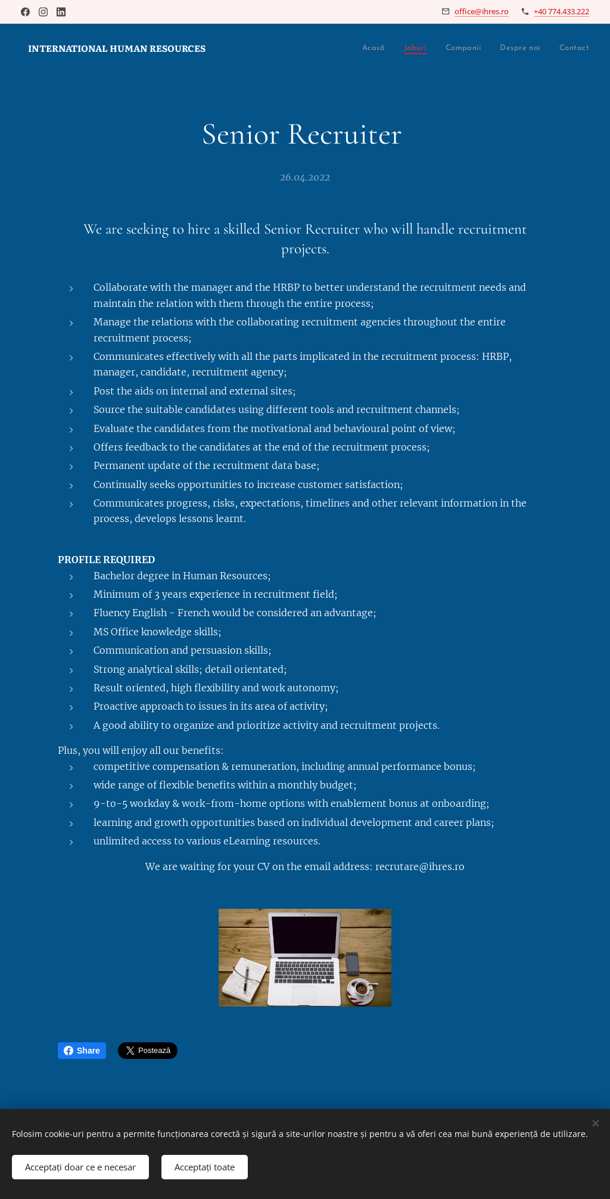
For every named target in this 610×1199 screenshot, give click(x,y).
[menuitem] (286, 48)
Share (82, 1050)
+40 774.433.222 (561, 11)
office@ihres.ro (482, 11)
